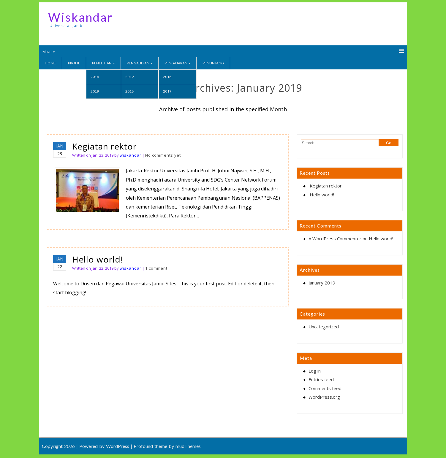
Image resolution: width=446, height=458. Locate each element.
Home (50, 63)
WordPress (117, 446)
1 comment (156, 268)
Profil (74, 63)
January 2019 (322, 283)
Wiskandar (80, 17)
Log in (315, 371)
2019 (95, 91)
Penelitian (102, 63)
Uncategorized (324, 327)
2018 (95, 76)
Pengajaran (176, 63)
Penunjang (213, 63)
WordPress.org (324, 397)
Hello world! (97, 259)
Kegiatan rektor (104, 146)
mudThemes (188, 446)
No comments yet (163, 155)
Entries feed (321, 379)
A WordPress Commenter (335, 238)
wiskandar (130, 155)
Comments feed (325, 388)
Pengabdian (138, 63)
